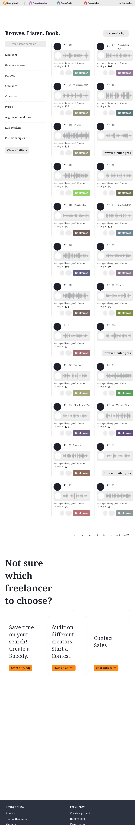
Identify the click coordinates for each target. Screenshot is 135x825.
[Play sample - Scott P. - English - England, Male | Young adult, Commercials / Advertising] (58, 456)
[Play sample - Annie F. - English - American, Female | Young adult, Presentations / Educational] (58, 416)
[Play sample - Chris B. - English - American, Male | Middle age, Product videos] (58, 496)
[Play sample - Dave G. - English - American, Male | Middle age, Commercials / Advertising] (58, 95)
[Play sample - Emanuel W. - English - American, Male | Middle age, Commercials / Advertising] (101, 456)
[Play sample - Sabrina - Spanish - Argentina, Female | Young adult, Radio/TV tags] (101, 296)
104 (117, 534)
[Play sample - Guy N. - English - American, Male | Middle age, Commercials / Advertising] (101, 135)
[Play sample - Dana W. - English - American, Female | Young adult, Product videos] (101, 336)
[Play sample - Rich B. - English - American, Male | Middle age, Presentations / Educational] (58, 175)
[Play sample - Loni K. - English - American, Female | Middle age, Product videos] (101, 55)
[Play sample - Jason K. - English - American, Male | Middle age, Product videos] (58, 255)
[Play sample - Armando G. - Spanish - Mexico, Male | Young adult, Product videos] (58, 376)
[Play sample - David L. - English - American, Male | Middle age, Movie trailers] (101, 95)
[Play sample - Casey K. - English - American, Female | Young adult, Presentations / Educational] (58, 336)
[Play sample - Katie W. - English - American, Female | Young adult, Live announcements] (101, 215)
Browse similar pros (117, 153)
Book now (81, 73)
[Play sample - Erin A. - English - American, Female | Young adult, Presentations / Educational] (101, 376)
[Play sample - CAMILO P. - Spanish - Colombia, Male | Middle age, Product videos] (101, 416)
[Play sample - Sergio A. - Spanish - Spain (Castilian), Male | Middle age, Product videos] (101, 496)
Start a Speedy (20, 668)
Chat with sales (106, 668)
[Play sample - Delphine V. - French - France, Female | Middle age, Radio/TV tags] (58, 135)
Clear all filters (17, 150)
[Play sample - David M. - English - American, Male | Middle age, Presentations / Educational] (101, 175)
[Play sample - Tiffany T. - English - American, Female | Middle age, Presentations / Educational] (58, 215)
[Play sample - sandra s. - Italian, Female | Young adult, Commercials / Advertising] (101, 255)
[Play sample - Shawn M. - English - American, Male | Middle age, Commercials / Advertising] (58, 55)
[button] (76, 55)
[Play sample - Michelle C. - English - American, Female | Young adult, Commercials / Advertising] (58, 296)
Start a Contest (64, 668)
